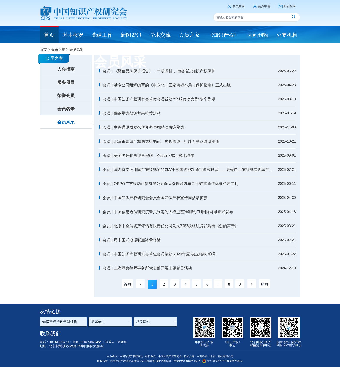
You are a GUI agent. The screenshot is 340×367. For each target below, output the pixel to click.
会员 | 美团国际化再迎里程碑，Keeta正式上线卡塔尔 (148, 155)
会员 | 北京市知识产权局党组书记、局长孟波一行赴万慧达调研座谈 (161, 141)
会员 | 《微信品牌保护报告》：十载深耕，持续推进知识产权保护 (159, 71)
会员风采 (66, 122)
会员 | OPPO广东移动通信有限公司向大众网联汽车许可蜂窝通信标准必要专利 (170, 184)
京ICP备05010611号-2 (187, 361)
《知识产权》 (223, 35)
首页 (43, 50)
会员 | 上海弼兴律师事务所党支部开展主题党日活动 (147, 268)
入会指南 (66, 69)
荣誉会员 (66, 95)
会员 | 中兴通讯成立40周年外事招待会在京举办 (144, 127)
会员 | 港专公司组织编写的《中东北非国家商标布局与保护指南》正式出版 (167, 85)
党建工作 (102, 35)
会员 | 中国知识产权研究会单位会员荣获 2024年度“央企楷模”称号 (159, 254)
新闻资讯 (131, 35)
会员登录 (238, 6)
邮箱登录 (290, 6)
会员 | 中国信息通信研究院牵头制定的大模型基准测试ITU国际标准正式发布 (168, 212)
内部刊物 (257, 35)
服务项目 (66, 82)
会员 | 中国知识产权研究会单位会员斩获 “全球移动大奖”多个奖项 (159, 99)
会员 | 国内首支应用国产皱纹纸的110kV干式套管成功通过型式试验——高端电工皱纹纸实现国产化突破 (188, 169)
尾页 (264, 284)
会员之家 (189, 35)
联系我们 (50, 333)
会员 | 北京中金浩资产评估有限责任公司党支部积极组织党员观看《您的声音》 (171, 226)
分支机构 (286, 35)
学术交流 (160, 35)
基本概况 (73, 35)
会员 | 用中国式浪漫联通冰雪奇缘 (132, 240)
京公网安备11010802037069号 (222, 361)
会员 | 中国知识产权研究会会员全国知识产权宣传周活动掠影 (155, 198)
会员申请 (264, 6)
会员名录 (66, 108)
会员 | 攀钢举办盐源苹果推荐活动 (132, 113)
